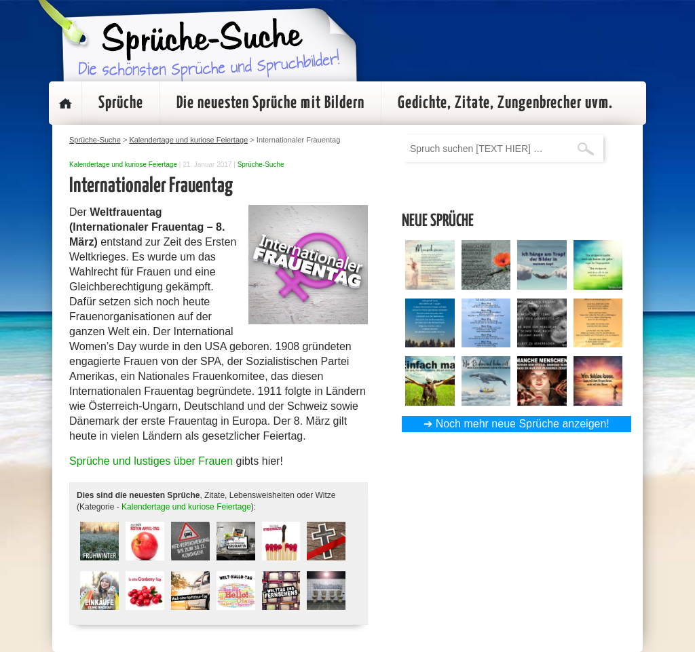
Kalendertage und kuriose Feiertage (123, 164)
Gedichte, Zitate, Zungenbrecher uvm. (505, 103)
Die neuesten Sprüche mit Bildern (270, 103)
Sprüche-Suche (261, 164)
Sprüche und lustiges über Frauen (151, 461)
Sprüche (120, 103)
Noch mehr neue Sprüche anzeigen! (522, 423)
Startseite (65, 103)
